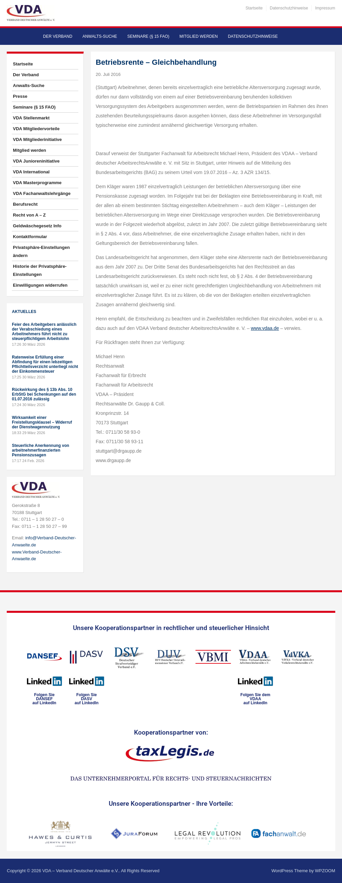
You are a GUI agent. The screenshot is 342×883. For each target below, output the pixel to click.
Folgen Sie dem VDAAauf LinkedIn (255, 698)
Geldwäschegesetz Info (37, 225)
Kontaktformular (30, 236)
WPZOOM (325, 870)
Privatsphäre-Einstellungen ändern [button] (41, 251)
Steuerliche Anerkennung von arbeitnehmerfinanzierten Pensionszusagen (40, 450)
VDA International (31, 171)
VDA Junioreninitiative (36, 161)
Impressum (325, 8)
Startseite (254, 8)
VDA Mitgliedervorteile (36, 128)
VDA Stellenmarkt (31, 117)
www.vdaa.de (265, 328)
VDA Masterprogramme (37, 182)
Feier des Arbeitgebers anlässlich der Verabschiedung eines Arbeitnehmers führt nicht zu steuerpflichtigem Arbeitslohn (44, 331)
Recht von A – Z (29, 215)
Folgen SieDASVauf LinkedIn (87, 698)
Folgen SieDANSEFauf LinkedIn (44, 698)
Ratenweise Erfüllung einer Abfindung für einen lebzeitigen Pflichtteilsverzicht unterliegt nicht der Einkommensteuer (45, 364)
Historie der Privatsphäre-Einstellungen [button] (40, 270)
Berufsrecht (25, 204)
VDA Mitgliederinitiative (37, 139)
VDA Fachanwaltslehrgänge (42, 193)
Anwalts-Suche (99, 36)
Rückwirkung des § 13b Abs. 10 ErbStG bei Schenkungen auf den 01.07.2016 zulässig (44, 394)
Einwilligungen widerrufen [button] (40, 285)
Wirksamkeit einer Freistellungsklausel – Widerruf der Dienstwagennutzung (42, 422)
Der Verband (58, 36)
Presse (20, 96)
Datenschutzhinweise (289, 8)
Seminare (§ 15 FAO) (148, 36)
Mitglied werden (199, 36)
